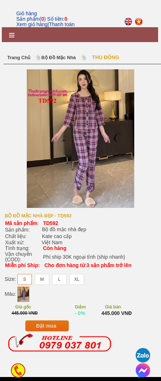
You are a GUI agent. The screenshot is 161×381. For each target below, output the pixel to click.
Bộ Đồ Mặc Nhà (58, 57)
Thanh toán (62, 24)
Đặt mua (46, 330)
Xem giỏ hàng (32, 24)
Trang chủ (18, 57)
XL (77, 283)
